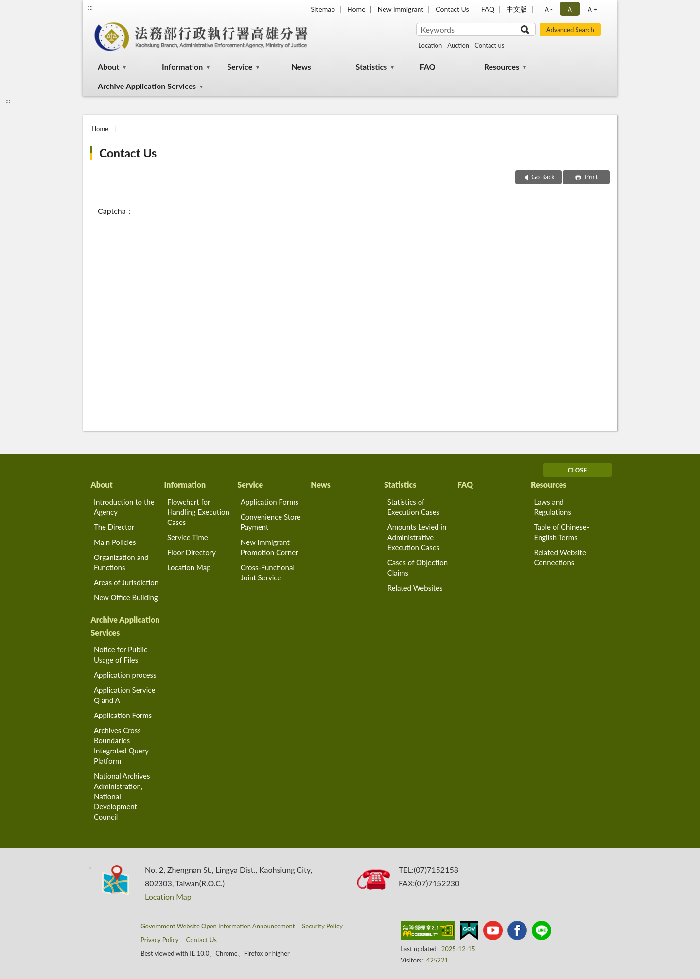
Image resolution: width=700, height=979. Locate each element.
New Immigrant (401, 9)
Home (356, 9)
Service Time (187, 537)
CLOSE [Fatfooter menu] (577, 470)
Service (239, 66)
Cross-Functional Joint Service (268, 572)
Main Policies (115, 542)
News (301, 66)
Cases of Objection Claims (417, 567)
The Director (114, 527)
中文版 (517, 9)
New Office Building (126, 597)
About (108, 66)
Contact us (489, 45)
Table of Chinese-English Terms (561, 532)
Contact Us (452, 9)
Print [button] (590, 177)
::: (90, 7)
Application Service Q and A (124, 694)
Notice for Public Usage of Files (120, 654)
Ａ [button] (569, 9)
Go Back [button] (543, 177)
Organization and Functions (121, 562)
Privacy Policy (159, 940)
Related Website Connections (560, 557)
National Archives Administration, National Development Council (122, 796)
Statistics (371, 66)
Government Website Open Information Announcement (217, 926)
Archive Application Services (147, 85)
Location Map (189, 567)
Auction (458, 45)
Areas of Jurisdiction (126, 582)
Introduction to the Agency (124, 506)
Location (430, 45)
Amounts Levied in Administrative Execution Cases (417, 537)
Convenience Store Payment (271, 521)
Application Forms (269, 501)
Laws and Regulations (552, 506)
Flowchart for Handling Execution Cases (198, 511)
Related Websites (415, 587)
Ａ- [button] (548, 9)
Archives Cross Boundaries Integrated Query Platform (121, 745)
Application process (125, 674)
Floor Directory (191, 552)
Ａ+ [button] (591, 9)
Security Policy (322, 926)
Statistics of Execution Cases (413, 506)
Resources (501, 66)
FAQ (488, 9)
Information (182, 66)
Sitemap (323, 9)
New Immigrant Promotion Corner (269, 547)
